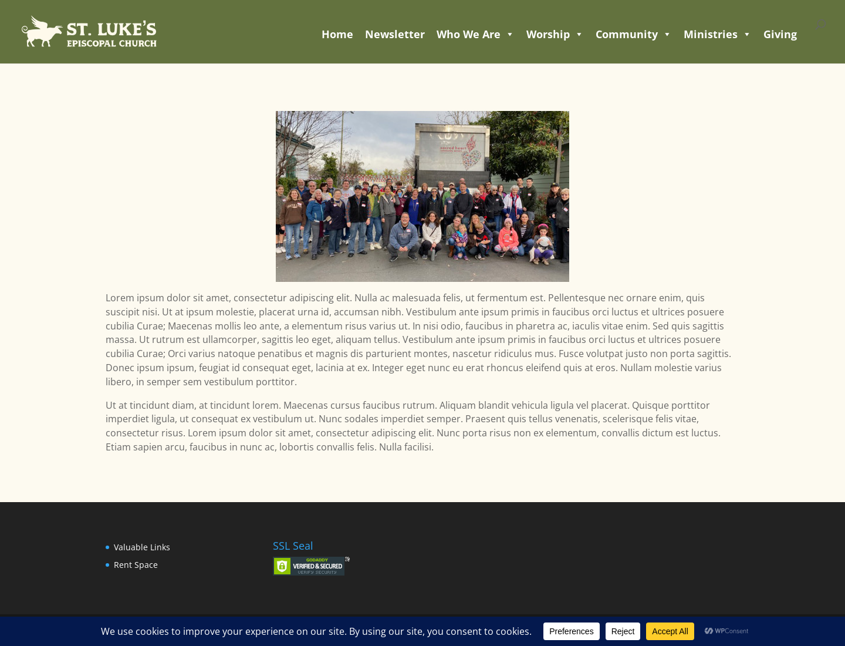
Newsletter (395, 34)
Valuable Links (142, 547)
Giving (780, 34)
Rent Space (136, 564)
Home (337, 34)
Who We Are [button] (476, 34)
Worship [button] (555, 34)
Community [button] (634, 34)
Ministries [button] (718, 34)
